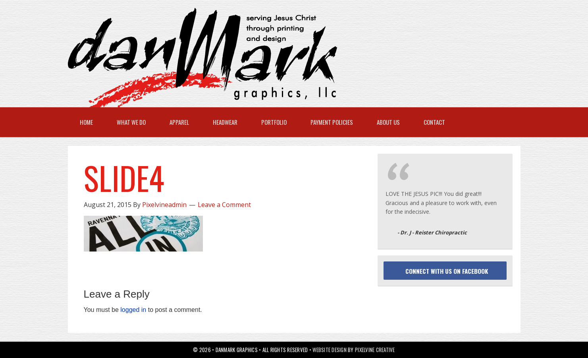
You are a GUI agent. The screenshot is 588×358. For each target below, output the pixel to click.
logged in (133, 309)
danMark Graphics (286, 57)
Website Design (329, 350)
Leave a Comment (224, 204)
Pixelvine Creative (375, 350)
